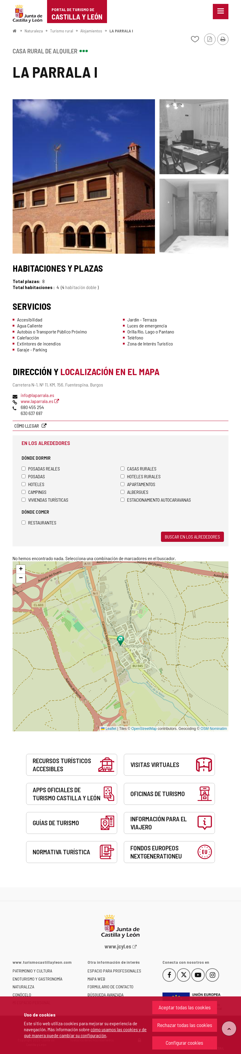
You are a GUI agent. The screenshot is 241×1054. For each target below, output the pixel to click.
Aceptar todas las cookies (185, 1007)
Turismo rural (61, 30)
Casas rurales (138, 468)
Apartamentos (137, 484)
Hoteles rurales (140, 476)
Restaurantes (39, 522)
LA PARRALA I (121, 30)
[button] (20, 569)
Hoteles (33, 484)
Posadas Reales (41, 468)
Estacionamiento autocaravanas (155, 500)
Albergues (134, 492)
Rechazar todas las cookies (184, 1025)
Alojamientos (91, 30)
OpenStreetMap (144, 729)
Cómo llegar (27, 425)
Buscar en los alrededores (192, 536)
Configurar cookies (184, 1042)
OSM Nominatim (214, 729)
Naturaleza (34, 30)
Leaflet (108, 729)
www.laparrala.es (40, 401)
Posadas (33, 476)
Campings (34, 492)
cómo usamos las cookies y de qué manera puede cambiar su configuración (85, 1032)
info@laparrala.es (37, 395)
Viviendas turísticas (45, 500)
